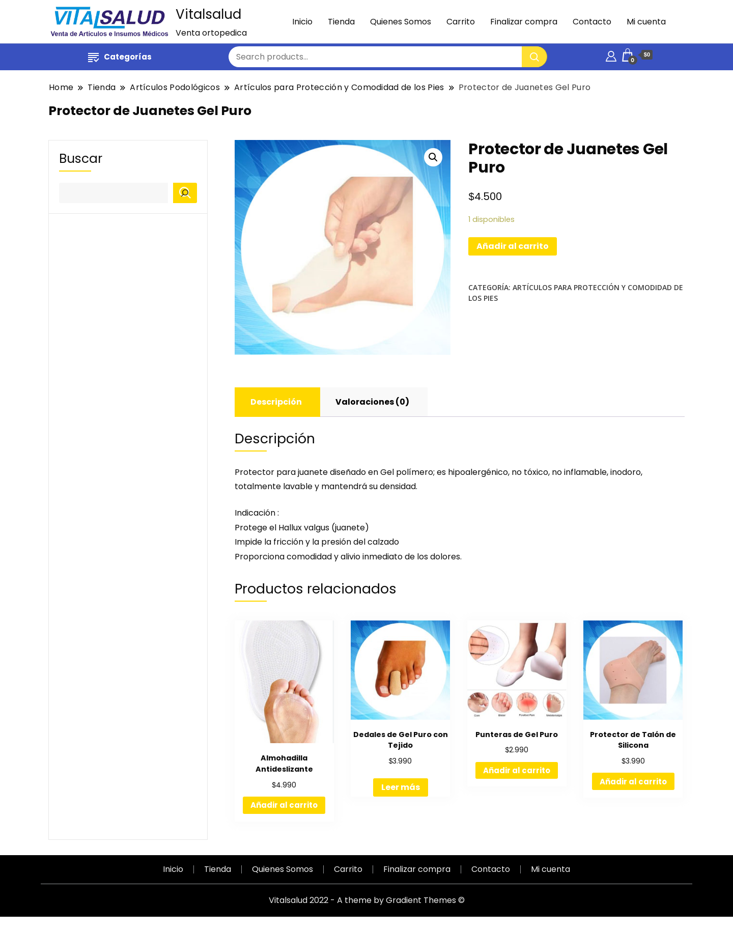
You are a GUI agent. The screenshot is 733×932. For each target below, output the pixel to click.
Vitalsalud (208, 14)
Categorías (120, 56)
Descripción (276, 402)
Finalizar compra (523, 21)
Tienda (341, 21)
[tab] (276, 402)
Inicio (302, 21)
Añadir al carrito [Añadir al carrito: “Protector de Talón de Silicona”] (633, 781)
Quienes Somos (400, 21)
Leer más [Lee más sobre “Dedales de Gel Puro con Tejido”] (400, 787)
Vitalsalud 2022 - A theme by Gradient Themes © (367, 900)
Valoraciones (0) (372, 402)
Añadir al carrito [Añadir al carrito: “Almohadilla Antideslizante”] (284, 805)
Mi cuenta (646, 21)
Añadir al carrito (512, 246)
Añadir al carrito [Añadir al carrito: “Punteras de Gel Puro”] (516, 770)
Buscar (80, 159)
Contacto (592, 21)
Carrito (460, 21)
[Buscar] (185, 193)
